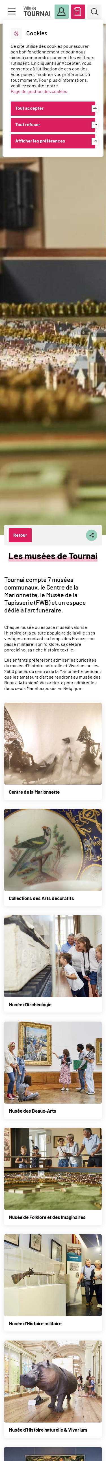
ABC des (78, 10)
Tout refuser (27, 124)
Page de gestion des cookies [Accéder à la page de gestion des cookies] (39, 91)
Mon (62, 12)
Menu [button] (12, 12)
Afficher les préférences (40, 141)
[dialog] (53, 88)
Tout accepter (29, 108)
